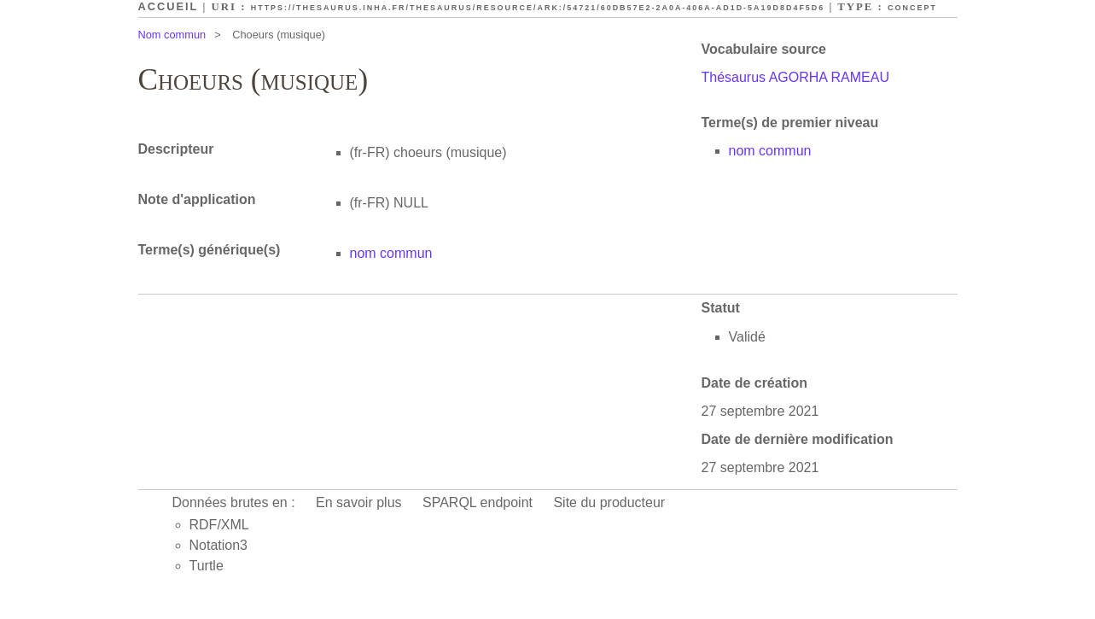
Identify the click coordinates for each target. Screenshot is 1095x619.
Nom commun (172, 34)
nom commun (770, 150)
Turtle (206, 565)
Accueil (168, 6)
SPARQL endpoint (477, 502)
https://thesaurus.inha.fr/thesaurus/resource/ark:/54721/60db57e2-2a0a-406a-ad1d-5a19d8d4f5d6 (538, 7)
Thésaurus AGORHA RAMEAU (796, 77)
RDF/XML (219, 524)
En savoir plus (359, 502)
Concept (912, 7)
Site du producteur (609, 502)
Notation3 (218, 545)
